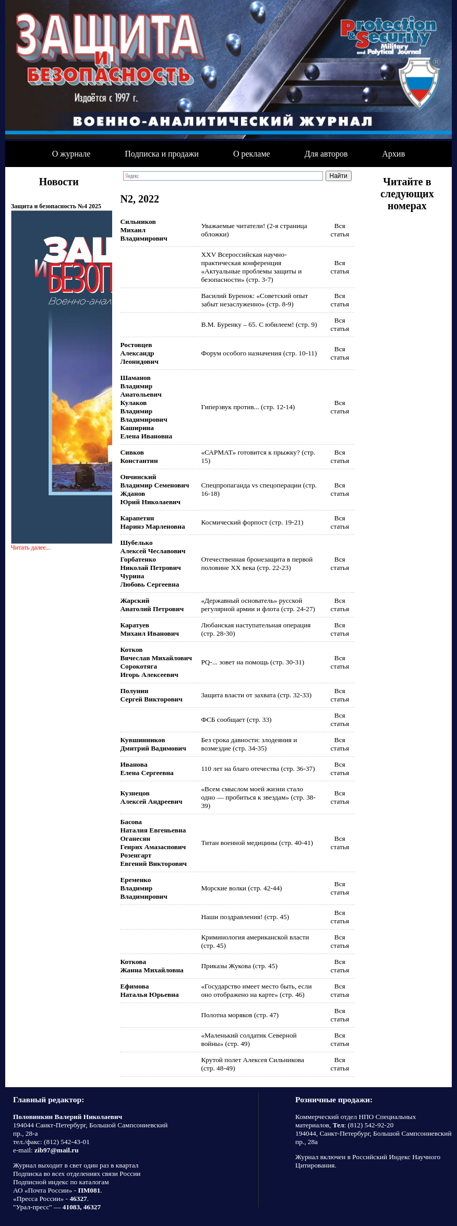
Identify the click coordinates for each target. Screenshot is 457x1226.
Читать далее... (31, 547)
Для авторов (326, 153)
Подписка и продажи (162, 153)
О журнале (71, 153)
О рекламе (251, 153)
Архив (393, 153)
